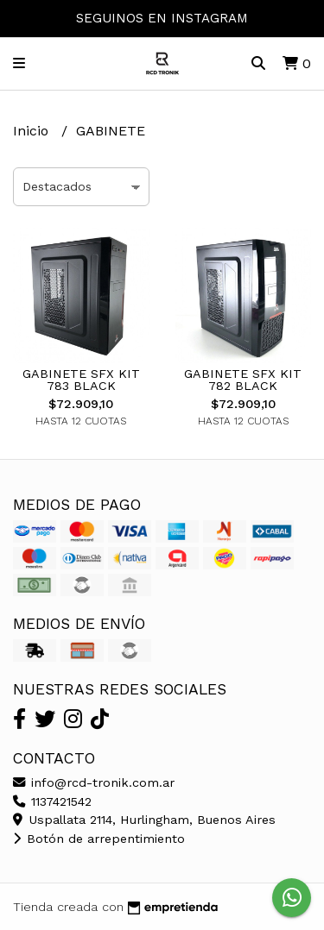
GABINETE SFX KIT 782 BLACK (243, 380)
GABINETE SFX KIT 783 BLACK (81, 380)
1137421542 (52, 801)
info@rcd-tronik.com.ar (94, 782)
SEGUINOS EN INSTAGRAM (162, 18)
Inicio (33, 131)
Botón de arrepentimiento (99, 838)
